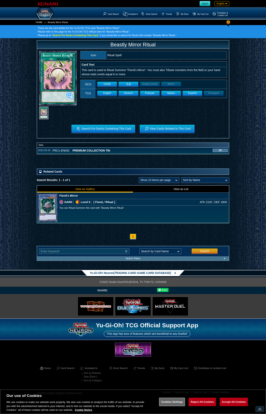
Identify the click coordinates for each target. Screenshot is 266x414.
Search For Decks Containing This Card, (75, 35)
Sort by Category (93, 380)
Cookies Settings (172, 401)
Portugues (213, 93)
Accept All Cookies (234, 401)
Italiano (171, 93)
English (107, 93)
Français (149, 93)
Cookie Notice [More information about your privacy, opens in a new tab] (83, 409)
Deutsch (128, 93)
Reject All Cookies (202, 401)
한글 (128, 84)
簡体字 (171, 84)
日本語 (107, 84)
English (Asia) (149, 84)
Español (192, 93)
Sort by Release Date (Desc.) (92, 375)
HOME (39, 22)
